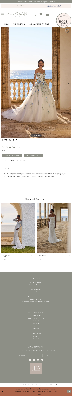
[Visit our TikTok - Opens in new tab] (42, 360)
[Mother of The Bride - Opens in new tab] (53, 6)
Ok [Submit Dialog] (69, 391)
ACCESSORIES (36, 323)
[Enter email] (36, 355)
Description (9, 161)
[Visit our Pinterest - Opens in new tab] (34, 360)
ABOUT (36, 326)
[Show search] (34, 14)
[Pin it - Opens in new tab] (13, 140)
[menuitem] (18, 6)
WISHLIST (36, 336)
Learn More (51, 2)
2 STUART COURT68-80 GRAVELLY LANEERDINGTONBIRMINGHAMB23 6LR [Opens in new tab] (36, 287)
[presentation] (18, 228)
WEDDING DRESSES (36, 316)
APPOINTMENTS (36, 333)
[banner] (18, 14)
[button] (47, 14)
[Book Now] (63, 20)
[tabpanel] (36, 83)
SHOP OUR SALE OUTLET (36, 318)
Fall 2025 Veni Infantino (39, 24)
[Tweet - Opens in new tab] (10, 140)
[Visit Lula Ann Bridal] (18, 6)
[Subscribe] (48, 355)
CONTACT (36, 329)
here (39, 394)
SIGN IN (36, 339)
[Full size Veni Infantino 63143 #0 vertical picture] (36, 83)
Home (6, 24)
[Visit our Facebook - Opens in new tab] (30, 360)
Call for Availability (33, 155)
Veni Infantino (19, 24)
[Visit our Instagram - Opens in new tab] (38, 360)
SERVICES (36, 321)
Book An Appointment (12, 155)
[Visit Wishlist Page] (41, 14)
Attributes (21, 161)
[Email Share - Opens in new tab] (16, 140)
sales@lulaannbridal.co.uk (36, 377)
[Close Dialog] (2, 391)
